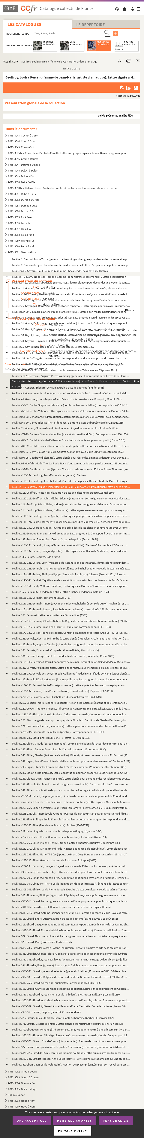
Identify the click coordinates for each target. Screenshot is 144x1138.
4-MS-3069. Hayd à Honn (22, 1106)
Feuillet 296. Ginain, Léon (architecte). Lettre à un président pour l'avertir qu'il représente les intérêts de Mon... (71, 872)
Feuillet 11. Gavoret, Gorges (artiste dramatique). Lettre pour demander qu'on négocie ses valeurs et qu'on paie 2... (71, 288)
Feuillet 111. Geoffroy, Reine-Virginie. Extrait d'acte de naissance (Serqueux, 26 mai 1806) (63, 492)
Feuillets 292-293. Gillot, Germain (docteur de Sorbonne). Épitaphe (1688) (54, 860)
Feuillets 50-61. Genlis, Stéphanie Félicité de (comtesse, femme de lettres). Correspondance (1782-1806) (71, 405)
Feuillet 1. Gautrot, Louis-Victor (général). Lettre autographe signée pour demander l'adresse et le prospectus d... (71, 259)
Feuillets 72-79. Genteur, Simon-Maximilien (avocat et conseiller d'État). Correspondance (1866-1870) (70, 434)
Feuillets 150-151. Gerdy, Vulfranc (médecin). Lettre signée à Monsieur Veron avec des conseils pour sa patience (71, 586)
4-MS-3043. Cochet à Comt (23, 135)
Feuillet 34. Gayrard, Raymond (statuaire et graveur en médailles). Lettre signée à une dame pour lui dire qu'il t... (71, 341)
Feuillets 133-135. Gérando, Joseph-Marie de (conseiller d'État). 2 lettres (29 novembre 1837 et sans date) (71, 545)
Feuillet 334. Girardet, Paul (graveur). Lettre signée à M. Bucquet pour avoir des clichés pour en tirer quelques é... (71, 965)
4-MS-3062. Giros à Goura (22, 1071)
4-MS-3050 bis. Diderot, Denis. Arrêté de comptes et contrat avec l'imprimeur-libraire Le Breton (62, 188)
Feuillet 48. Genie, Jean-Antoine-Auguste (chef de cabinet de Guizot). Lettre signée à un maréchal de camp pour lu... (71, 393)
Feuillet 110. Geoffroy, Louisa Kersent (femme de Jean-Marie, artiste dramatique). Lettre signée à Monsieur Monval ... (71, 487)
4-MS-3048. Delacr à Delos (23, 170)
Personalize (116, 1120)
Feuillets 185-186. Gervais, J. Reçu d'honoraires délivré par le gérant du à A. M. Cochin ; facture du (71, 662)
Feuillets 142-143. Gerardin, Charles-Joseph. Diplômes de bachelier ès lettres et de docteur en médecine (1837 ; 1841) (71, 568)
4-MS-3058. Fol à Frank (21, 234)
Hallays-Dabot (16, 1095)
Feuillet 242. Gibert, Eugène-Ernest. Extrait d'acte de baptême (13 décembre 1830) (59, 749)
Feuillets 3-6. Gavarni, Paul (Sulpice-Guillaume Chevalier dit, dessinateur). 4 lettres (60, 271)
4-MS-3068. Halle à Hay (21, 1100)
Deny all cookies (74, 1120)
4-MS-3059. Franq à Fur (21, 240)
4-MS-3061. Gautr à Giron (22, 252)
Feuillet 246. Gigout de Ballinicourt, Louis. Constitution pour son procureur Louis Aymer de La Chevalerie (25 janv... (71, 772)
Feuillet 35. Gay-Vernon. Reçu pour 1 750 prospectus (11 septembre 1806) (53, 346)
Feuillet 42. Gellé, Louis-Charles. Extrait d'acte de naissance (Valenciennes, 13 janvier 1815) (64, 370)
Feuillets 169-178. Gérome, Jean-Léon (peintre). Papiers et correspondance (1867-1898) (62, 627)
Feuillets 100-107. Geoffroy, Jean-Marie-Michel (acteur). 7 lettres (49, 475)
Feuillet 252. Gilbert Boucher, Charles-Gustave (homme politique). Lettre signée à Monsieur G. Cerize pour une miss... (71, 802)
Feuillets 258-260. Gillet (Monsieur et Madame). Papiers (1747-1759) (50, 825)
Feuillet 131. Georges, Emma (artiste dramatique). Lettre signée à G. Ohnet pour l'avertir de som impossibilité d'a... (71, 533)
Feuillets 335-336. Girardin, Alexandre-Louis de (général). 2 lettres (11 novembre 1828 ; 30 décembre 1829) (71, 971)
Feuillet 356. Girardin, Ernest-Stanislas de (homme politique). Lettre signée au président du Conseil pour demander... (71, 988)
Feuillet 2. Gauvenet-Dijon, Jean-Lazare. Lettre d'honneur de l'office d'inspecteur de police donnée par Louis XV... (71, 265)
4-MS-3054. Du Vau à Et (21, 211)
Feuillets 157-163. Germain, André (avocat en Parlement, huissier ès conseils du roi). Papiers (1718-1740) (71, 603)
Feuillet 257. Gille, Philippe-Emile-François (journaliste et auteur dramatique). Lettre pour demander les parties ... (71, 819)
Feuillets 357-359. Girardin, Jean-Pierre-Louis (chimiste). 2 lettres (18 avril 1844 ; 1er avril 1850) (66, 994)
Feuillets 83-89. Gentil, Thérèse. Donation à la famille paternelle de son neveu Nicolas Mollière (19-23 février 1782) (71, 446)
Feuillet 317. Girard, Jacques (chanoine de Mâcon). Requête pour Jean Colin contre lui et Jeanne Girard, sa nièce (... (71, 924)
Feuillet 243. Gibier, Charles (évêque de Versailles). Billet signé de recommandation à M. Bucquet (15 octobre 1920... (71, 755)
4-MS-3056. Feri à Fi (19, 223)
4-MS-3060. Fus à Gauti (21, 246)
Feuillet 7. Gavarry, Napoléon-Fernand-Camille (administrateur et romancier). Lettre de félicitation (69, 276)
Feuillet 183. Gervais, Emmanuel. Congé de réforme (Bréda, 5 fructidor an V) (55, 650)
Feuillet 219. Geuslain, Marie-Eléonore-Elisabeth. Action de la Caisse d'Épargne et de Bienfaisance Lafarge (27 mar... (71, 702)
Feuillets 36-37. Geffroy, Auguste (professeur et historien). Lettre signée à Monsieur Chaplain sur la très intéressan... (71, 352)
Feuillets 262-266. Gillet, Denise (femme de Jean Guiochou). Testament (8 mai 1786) (59, 837)
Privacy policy (72, 1131)
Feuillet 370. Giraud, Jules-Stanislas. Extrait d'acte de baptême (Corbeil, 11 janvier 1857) (63, 1018)
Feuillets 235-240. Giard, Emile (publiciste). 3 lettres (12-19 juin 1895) (51, 737)
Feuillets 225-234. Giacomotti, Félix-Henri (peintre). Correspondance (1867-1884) (58, 732)
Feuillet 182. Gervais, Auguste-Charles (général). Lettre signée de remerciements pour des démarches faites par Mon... (71, 644)
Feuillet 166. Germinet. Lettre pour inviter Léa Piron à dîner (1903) (49, 615)
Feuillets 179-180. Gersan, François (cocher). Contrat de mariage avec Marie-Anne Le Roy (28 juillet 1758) (71, 632)
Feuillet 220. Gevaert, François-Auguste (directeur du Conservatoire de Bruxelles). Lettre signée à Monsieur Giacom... (71, 708)
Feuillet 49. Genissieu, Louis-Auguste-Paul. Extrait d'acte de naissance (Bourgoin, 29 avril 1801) (67, 399)
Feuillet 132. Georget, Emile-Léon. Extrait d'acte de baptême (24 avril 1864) (55, 539)
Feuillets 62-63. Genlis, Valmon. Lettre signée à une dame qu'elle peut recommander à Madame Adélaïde (71, 411)
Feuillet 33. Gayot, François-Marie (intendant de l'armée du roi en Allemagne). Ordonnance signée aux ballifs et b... (71, 335)
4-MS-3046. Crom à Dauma (23, 159)
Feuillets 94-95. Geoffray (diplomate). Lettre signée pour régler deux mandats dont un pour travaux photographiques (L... (71, 457)
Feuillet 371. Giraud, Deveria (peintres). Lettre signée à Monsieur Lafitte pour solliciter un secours (67, 1023)
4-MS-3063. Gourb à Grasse (23, 1077)
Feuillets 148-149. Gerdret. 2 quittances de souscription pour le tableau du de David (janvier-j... (71, 580)
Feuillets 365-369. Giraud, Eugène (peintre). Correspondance (46, 1012)
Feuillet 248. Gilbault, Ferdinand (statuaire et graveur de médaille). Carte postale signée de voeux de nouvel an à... (71, 784)
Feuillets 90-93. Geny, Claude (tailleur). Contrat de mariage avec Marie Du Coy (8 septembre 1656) (68, 452)
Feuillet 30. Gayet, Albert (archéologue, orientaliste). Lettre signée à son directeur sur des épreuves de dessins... (71, 317)
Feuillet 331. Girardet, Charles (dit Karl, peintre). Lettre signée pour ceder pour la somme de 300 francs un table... (71, 953)
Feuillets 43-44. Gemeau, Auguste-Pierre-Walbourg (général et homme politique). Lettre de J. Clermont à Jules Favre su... (71, 376)
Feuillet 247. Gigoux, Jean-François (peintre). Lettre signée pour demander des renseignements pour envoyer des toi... (71, 778)
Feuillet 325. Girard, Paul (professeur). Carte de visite (42, 942)
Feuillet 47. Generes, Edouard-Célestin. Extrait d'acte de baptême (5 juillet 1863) (58, 387)
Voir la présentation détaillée (115, 115)
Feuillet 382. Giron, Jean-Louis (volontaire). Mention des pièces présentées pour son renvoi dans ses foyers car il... (71, 1064)
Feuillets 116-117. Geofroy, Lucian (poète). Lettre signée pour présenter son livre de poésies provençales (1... (71, 516)
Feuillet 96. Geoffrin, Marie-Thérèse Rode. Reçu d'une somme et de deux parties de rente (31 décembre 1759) (71, 463)
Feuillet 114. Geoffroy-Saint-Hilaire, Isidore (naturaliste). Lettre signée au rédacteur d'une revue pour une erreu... (71, 504)
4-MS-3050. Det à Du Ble (21, 182)
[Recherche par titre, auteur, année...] (67, 33)
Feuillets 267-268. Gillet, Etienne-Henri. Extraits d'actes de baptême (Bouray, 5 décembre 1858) (66, 843)
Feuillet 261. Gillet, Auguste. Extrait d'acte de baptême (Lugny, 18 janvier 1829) (57, 831)
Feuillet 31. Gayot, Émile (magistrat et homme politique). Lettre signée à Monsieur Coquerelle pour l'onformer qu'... (71, 323)
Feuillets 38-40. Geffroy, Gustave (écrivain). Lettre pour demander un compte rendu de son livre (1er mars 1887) (71, 358)
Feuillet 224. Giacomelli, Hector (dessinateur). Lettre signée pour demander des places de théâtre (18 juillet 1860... (71, 726)
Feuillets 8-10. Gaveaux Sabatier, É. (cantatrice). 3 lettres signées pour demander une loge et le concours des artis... (71, 282)
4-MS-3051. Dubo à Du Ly (22, 194)
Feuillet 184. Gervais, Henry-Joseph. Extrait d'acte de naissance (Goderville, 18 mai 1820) (63, 656)
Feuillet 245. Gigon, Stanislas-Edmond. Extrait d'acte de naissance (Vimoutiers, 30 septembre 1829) (69, 767)
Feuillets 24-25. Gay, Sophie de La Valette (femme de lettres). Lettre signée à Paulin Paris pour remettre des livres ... (71, 300)
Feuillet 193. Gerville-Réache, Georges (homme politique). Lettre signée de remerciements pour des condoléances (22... (71, 679)
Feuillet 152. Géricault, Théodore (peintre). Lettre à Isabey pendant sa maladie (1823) (61, 592)
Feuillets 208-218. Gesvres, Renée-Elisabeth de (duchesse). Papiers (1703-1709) (57, 697)
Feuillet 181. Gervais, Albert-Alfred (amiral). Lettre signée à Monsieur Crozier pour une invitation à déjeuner (71, 638)
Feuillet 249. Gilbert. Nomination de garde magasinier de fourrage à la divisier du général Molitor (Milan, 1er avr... (71, 790)
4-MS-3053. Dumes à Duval (23, 205)
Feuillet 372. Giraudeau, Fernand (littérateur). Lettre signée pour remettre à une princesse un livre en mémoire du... (71, 1029)
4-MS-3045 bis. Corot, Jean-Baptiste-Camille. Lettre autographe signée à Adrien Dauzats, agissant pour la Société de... (69, 153)
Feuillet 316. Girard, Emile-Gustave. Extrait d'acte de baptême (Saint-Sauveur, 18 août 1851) (65, 918)
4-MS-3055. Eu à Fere (20, 217)
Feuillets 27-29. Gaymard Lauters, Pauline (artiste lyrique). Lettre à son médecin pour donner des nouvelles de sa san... (71, 311)
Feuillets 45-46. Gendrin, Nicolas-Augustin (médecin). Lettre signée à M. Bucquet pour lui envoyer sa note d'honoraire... (71, 381)
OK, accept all (32, 1120)
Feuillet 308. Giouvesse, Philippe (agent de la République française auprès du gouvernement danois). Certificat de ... (71, 895)
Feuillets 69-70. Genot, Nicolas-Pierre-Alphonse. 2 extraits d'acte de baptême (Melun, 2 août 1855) (68, 422)
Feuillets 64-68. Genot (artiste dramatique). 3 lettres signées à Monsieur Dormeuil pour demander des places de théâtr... (71, 416)
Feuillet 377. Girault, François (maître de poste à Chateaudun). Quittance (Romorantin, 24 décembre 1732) (71, 1047)
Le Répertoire (90, 24)
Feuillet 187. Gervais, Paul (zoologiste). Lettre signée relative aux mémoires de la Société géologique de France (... (71, 667)
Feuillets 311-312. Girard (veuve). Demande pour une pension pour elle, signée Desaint (61, 907)
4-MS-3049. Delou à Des (21, 176)
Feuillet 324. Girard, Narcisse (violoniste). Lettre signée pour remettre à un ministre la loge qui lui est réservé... (71, 936)
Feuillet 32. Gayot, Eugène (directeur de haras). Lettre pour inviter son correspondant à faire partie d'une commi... (71, 329)
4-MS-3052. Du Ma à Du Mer (23, 199)
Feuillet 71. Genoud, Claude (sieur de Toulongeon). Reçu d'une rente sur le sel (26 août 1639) (65, 428)
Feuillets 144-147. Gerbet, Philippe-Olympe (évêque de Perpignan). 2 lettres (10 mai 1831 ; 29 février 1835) (71, 574)
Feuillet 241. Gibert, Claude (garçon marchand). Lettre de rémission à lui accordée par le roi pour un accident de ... (71, 743)
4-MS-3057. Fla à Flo (19, 229)
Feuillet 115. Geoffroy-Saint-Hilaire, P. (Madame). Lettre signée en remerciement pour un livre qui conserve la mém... (71, 510)
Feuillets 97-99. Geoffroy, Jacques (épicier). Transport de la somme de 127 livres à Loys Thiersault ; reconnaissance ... (71, 469)
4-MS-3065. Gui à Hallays (22, 1089)
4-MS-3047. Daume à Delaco (24, 164)
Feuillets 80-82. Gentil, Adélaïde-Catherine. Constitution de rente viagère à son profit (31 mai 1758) (68, 440)
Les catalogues (24, 24)
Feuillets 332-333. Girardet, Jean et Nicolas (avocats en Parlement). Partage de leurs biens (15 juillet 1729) (71, 959)
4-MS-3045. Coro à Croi (21, 147)
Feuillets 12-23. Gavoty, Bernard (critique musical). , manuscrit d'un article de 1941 (71, 294)
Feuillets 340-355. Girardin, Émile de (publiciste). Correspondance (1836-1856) (56, 983)
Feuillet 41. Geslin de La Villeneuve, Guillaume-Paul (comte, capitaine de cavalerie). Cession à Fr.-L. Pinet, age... (71, 364)
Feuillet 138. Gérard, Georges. (35, 557)
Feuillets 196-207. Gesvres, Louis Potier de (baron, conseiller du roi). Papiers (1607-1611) (62, 691)
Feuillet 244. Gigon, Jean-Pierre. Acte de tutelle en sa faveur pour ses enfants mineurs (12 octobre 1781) (71, 761)
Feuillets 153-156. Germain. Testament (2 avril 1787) (41, 597)
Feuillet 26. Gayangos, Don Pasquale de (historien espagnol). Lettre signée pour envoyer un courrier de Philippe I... (71, 306)
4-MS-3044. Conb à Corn (21, 141)
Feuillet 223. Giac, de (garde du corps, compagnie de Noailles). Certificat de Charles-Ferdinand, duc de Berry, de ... (71, 720)
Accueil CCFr (10, 61)
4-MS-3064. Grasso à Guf (21, 1083)
